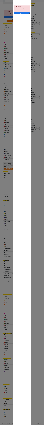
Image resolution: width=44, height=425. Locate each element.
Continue (25, 13)
